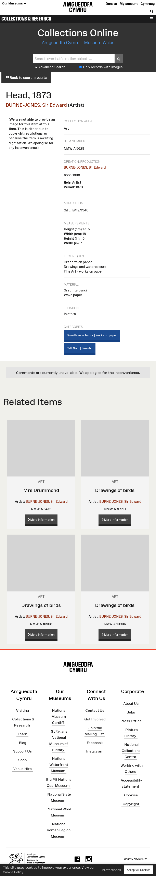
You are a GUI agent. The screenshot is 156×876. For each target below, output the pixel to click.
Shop (22, 760)
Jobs (131, 712)
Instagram (94, 751)
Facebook (95, 743)
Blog (22, 743)
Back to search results (26, 78)
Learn (22, 734)
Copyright (131, 804)
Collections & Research (26, 19)
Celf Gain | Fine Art (80, 348)
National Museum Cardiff (58, 716)
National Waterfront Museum (58, 764)
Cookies (131, 795)
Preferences (111, 870)
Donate (111, 3)
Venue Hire (22, 769)
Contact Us (94, 710)
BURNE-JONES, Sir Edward (36, 105)
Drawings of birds (115, 490)
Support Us (22, 751)
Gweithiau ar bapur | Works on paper (92, 335)
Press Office (131, 721)
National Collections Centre (131, 751)
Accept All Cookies (138, 870)
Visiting (22, 710)
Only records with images (103, 67)
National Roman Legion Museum (58, 830)
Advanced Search (50, 67)
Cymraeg (148, 3)
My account (129, 3)
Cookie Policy (13, 872)
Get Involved (94, 719)
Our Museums (14, 3)
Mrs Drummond (41, 490)
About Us (131, 704)
